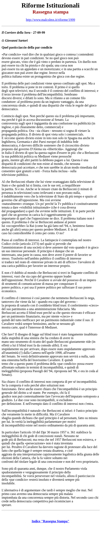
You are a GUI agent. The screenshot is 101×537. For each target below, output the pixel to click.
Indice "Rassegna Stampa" (50, 521)
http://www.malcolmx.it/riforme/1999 (50, 19)
